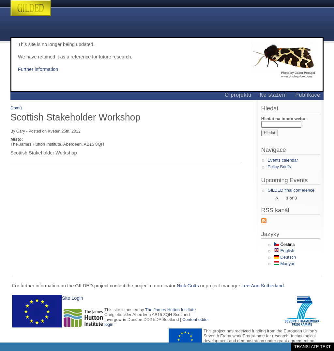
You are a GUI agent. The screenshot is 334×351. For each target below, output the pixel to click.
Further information (38, 69)
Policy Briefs (279, 166)
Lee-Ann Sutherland (262, 285)
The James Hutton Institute (170, 309)
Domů (16, 107)
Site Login (72, 298)
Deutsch (285, 257)
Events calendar (282, 160)
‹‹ (277, 197)
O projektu (238, 95)
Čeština (284, 244)
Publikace (307, 95)
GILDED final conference (290, 190)
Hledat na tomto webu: (284, 118)
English (284, 250)
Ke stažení (273, 95)
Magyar (284, 263)
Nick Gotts (188, 285)
